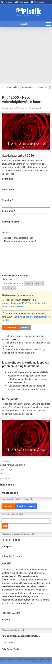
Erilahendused (43, 87)
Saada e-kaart (10, 327)
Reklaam (47, 662)
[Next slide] (49, 87)
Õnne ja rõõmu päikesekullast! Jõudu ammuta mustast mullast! (26, 253)
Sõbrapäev (21, 108)
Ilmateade (6, 2)
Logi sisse (8, 506)
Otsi (5, 526)
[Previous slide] (2, 87)
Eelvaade (25, 327)
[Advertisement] (26, 55)
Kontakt (39, 662)
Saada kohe (10, 279)
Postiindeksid (37, 2)
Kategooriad (27, 87)
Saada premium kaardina (17, 300)
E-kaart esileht (12, 87)
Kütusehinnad (21, 2)
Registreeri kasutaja (26, 506)
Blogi (34, 662)
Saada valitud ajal (13, 283)
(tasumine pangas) (18, 295)
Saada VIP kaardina (14, 313)
